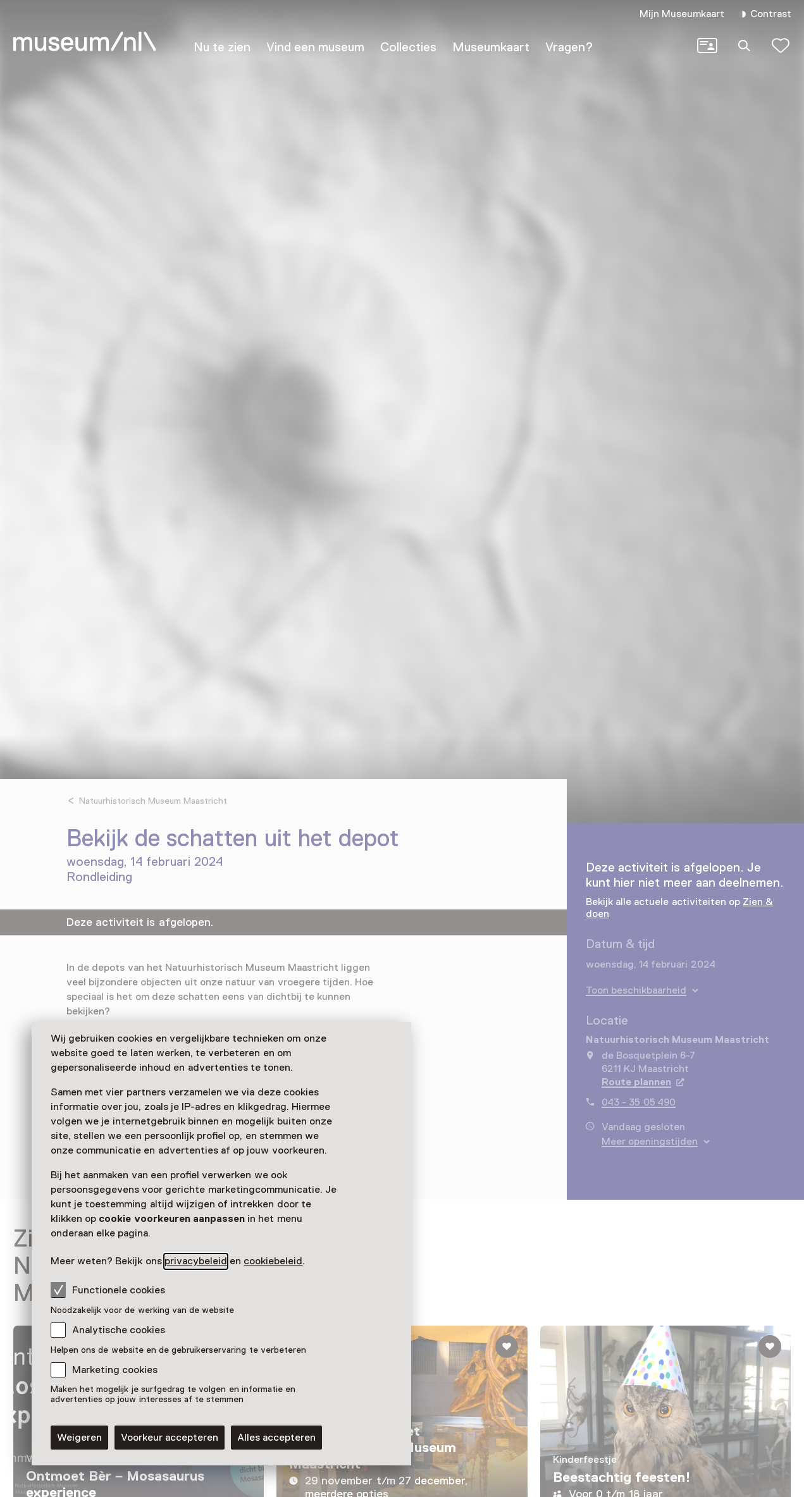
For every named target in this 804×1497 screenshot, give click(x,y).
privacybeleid (195, 1261)
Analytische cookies (118, 1330)
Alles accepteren (276, 1437)
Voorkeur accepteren (169, 1437)
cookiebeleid (273, 1261)
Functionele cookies (108, 1289)
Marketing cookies (115, 1370)
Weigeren (79, 1437)
